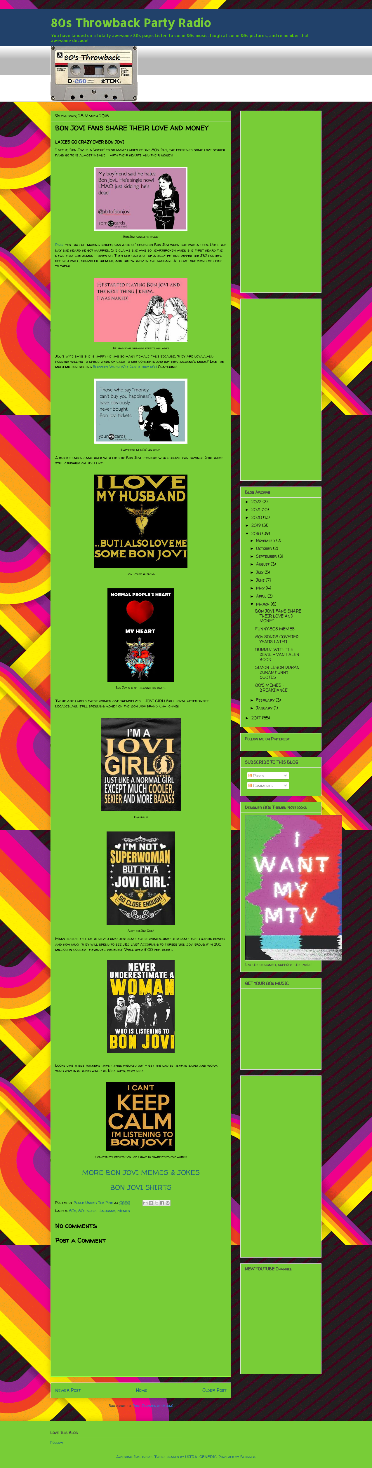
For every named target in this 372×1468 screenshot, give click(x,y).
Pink (59, 244)
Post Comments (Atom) (153, 1405)
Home (141, 1390)
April (261, 596)
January (265, 708)
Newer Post (68, 1390)
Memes (123, 1210)
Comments (260, 785)
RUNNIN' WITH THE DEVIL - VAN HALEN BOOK (277, 654)
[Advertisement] (281, 200)
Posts (256, 775)
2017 (256, 718)
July (260, 572)
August (263, 564)
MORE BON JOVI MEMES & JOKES (141, 1172)
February (266, 700)
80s (72, 1210)
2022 (257, 501)
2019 (256, 525)
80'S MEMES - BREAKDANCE (271, 687)
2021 (256, 509)
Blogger (247, 1456)
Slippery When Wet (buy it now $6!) (125, 366)
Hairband (107, 1210)
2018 (256, 533)
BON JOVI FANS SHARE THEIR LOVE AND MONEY (278, 616)
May (261, 588)
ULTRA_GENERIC (201, 1456)
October (264, 548)
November (266, 540)
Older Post (214, 1390)
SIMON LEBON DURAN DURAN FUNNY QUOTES (277, 672)
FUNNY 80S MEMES (275, 629)
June (261, 580)
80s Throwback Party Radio (131, 22)
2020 (257, 517)
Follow (56, 1442)
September (267, 556)
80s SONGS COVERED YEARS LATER (276, 639)
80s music (87, 1210)
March (263, 604)
